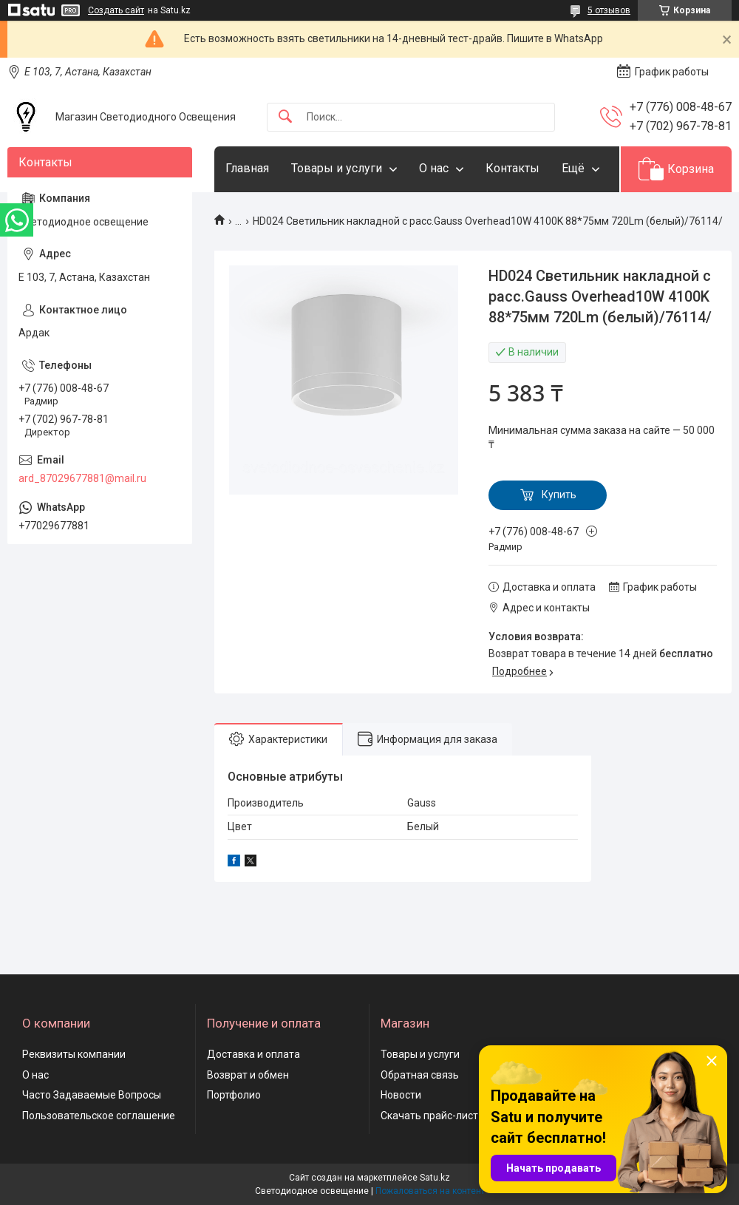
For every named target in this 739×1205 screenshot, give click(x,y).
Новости (401, 1095)
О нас (434, 168)
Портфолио (234, 1095)
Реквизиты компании (74, 1054)
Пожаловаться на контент (430, 1191)
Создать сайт (116, 10)
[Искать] (285, 117)
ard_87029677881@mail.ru (82, 478)
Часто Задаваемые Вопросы (91, 1095)
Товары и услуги (336, 168)
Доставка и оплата (253, 1054)
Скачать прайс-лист (429, 1115)
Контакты (512, 168)
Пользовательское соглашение (98, 1115)
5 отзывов (609, 10)
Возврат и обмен (248, 1075)
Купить (559, 494)
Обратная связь (420, 1075)
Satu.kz (435, 1177)
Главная (247, 168)
